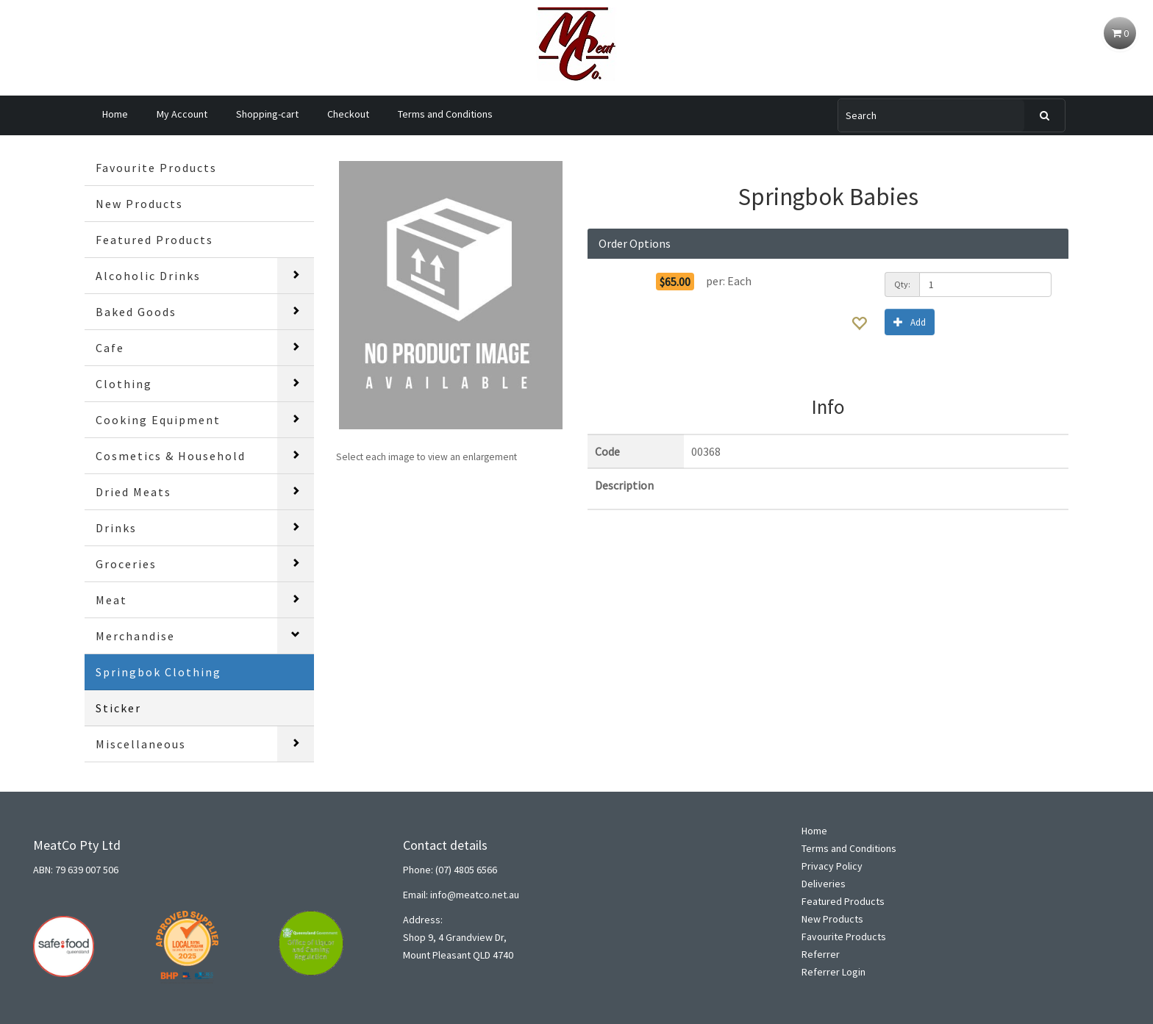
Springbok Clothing (158, 672)
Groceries (126, 563)
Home (115, 114)
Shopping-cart (267, 114)
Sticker (118, 708)
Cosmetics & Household (171, 455)
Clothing (124, 383)
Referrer (821, 954)
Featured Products (154, 239)
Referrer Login (833, 971)
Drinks (116, 527)
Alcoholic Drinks (148, 275)
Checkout (348, 114)
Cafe (110, 347)
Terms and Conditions (445, 114)
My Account (182, 114)
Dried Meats (133, 491)
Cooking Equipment (158, 419)
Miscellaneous (141, 744)
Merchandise (135, 636)
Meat (111, 599)
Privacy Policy (832, 866)
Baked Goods (136, 311)
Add (909, 322)
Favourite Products (156, 167)
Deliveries (824, 883)
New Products (139, 203)
